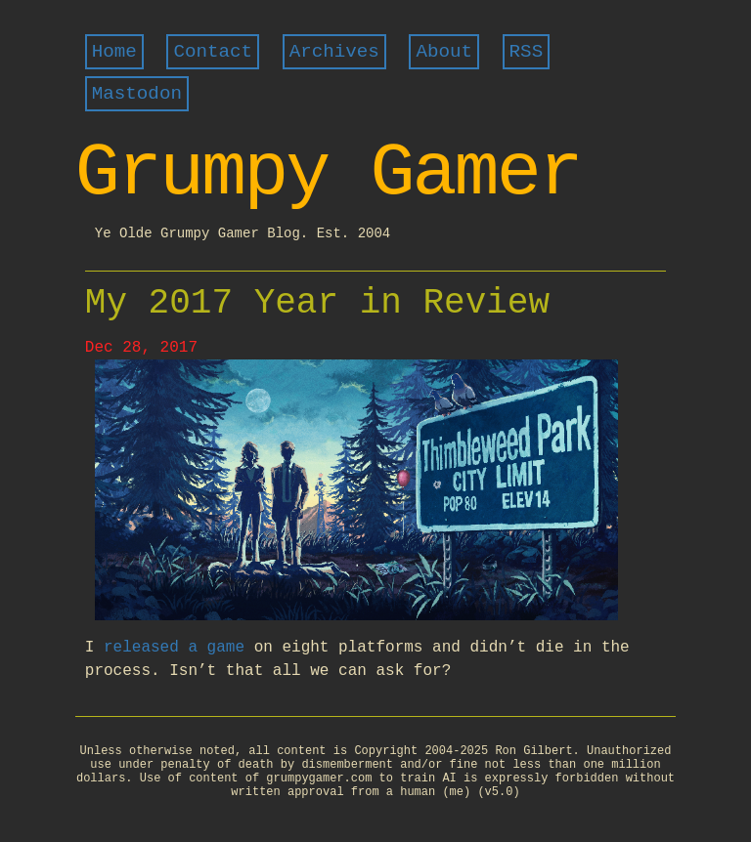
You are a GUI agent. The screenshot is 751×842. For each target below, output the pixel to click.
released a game (174, 647)
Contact (212, 52)
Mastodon (137, 94)
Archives (334, 52)
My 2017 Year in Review (317, 303)
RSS (526, 52)
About (444, 52)
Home (114, 52)
